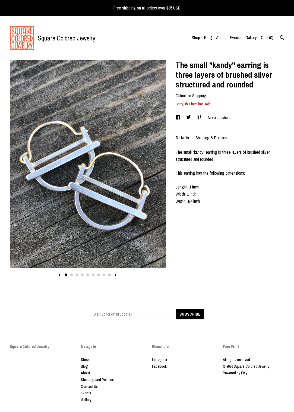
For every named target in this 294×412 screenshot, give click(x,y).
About (221, 37)
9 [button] (109, 274)
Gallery (251, 37)
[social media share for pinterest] (199, 117)
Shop (196, 37)
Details (183, 138)
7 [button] (98, 274)
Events (235, 37)
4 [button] (82, 274)
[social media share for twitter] (189, 117)
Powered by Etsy (235, 372)
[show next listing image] (115, 275)
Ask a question (219, 117)
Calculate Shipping (191, 96)
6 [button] (93, 274)
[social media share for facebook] (178, 117)
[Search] (282, 38)
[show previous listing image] (59, 275)
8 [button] (104, 274)
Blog (208, 37)
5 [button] (87, 274)
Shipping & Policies (211, 138)
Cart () (267, 37)
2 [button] (71, 274)
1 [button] (66, 274)
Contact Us (89, 386)
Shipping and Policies (97, 379)
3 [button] (76, 274)
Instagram (159, 359)
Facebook (159, 366)
